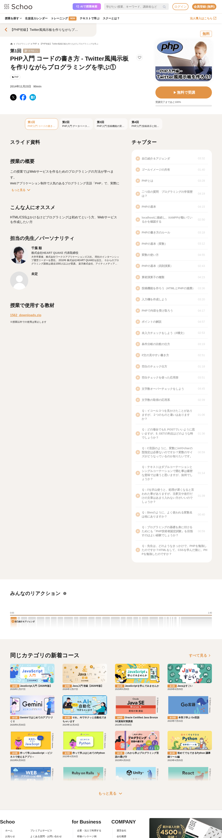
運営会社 (121, 811)
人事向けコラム (85, 823)
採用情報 (121, 823)
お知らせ (10, 817)
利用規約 (35, 823)
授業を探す (13, 18)
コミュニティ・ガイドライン (46, 829)
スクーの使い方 (13, 829)
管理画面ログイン (86, 829)
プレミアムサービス (41, 811)
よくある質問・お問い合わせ (46, 817)
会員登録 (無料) (204, 6)
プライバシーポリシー (42, 834)
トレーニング (63, 19)
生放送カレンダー (36, 18)
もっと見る (21, 190)
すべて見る (200, 655)
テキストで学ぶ (89, 18)
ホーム (9, 811)
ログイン (180, 6)
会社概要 (121, 817)
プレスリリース (125, 829)
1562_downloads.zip (25, 315)
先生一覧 (10, 834)
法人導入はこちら (203, 18)
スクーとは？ (111, 18)
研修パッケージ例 (86, 817)
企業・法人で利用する (89, 811)
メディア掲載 (124, 834)
